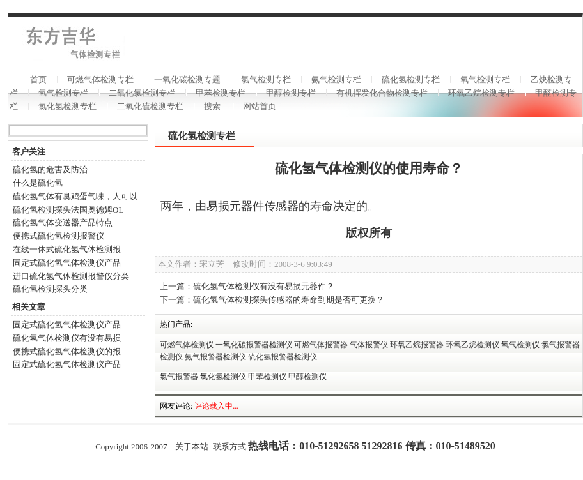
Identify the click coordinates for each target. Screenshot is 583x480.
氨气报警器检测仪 (215, 356)
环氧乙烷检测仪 (472, 344)
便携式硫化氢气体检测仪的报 (67, 351)
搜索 (212, 106)
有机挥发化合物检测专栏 (382, 93)
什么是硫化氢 (38, 183)
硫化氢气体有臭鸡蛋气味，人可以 (75, 196)
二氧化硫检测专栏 (150, 106)
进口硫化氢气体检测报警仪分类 (71, 276)
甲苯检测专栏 (220, 93)
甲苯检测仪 (267, 376)
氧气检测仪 (520, 344)
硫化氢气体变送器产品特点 (63, 222)
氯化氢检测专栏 (67, 106)
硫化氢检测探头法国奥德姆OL (68, 209)
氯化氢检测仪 (223, 376)
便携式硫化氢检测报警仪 (58, 236)
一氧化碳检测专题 (187, 79)
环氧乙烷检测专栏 (481, 93)
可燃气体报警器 (321, 344)
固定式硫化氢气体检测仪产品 (67, 262)
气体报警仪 (369, 344)
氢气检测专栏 (63, 93)
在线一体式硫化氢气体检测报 (67, 249)
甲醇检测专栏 (291, 93)
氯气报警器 (179, 376)
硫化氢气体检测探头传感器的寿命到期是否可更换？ (288, 299)
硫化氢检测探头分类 (50, 289)
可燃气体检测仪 (187, 344)
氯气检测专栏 (266, 79)
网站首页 (259, 106)
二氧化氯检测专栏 (142, 93)
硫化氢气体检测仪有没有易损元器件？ (263, 286)
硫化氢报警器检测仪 (282, 356)
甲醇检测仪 (307, 376)
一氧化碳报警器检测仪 (253, 344)
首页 (38, 79)
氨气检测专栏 (336, 79)
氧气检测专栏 (485, 79)
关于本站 (191, 446)
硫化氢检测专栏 (411, 79)
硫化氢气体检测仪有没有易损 (67, 338)
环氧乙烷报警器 (417, 344)
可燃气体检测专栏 (100, 79)
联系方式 (229, 446)
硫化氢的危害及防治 (50, 169)
